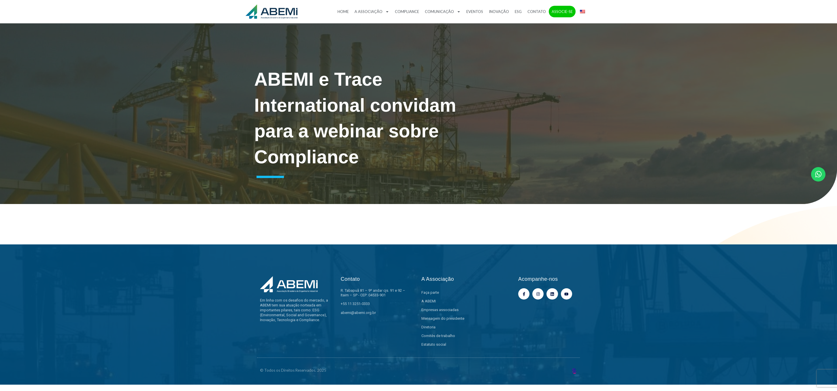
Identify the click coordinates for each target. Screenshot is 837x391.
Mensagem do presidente (442, 318)
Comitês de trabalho (438, 336)
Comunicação (443, 11)
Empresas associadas (440, 310)
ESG (518, 11)
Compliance (407, 11)
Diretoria (428, 327)
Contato (536, 11)
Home (343, 11)
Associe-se (562, 11)
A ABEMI (428, 301)
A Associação (372, 11)
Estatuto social (433, 344)
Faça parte (430, 292)
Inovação (499, 11)
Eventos (474, 11)
